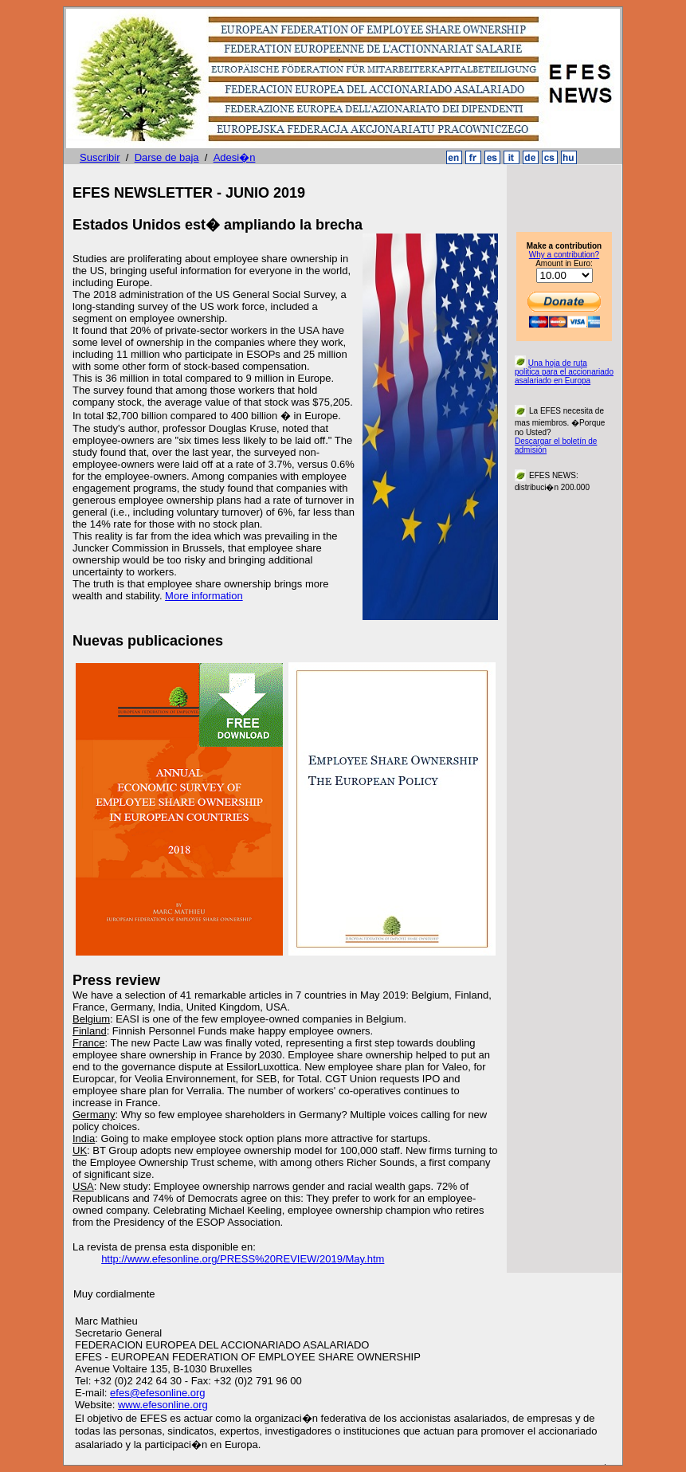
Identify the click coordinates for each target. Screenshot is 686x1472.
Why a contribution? (564, 254)
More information (204, 596)
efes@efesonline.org (157, 1393)
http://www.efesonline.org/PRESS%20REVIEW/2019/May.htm (242, 1259)
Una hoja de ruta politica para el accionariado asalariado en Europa (564, 372)
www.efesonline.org (163, 1405)
